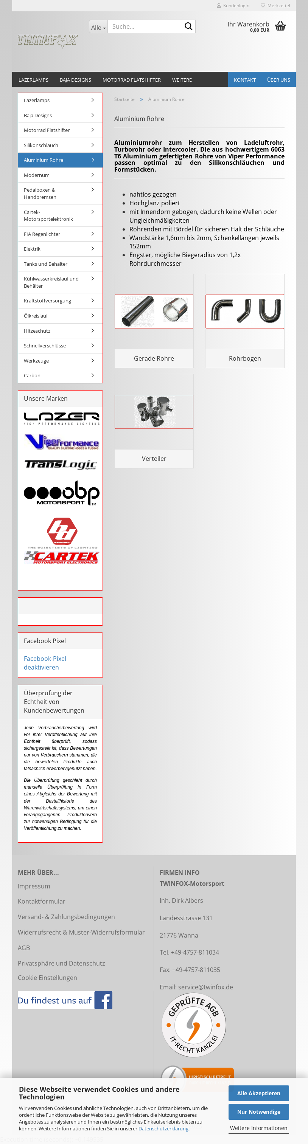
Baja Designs (75, 79)
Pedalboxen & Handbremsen (40, 193)
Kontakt (245, 79)
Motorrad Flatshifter (132, 79)
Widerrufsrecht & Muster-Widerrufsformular (81, 932)
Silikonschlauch (41, 145)
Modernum (37, 175)
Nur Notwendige (258, 1111)
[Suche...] (98, 26)
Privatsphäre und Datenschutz (61, 963)
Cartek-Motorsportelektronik (48, 216)
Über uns (278, 79)
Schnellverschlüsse (45, 345)
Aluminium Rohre (43, 160)
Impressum (34, 886)
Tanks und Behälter (45, 263)
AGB (24, 948)
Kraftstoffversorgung (47, 300)
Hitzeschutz (37, 330)
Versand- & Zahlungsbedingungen (66, 917)
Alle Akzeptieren (258, 1093)
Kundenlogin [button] (233, 5)
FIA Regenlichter (42, 234)
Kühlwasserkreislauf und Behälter (51, 282)
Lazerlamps (33, 79)
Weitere (182, 79)
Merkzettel (275, 5)
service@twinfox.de (205, 987)
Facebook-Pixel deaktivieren (45, 662)
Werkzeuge (36, 360)
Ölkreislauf (36, 315)
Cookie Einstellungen (47, 977)
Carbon (32, 375)
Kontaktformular (41, 901)
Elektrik (32, 248)
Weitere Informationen (259, 1128)
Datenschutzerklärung (163, 1128)
